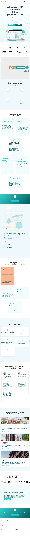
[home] (3, 1)
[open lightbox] (15, 69)
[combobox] (24, 1)
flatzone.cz (2, 541)
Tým (1, 537)
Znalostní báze (17, 530)
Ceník (1, 530)
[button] (28, 1)
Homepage (2, 529)
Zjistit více (18, 24)
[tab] (9, 208)
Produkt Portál (16, 529)
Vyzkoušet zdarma (11, 24)
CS (24, 1)
